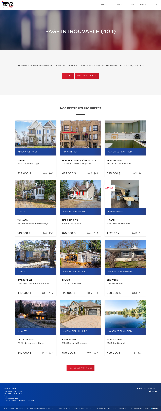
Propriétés (106, 4)
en (156, 4)
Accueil (68, 76)
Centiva (154, 408)
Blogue (120, 4)
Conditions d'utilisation (115, 408)
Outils (131, 4)
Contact (144, 4)
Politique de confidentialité (96, 408)
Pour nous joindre (87, 76)
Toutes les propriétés (80, 368)
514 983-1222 (13, 398)
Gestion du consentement (134, 408)
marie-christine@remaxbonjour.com (24, 400)
